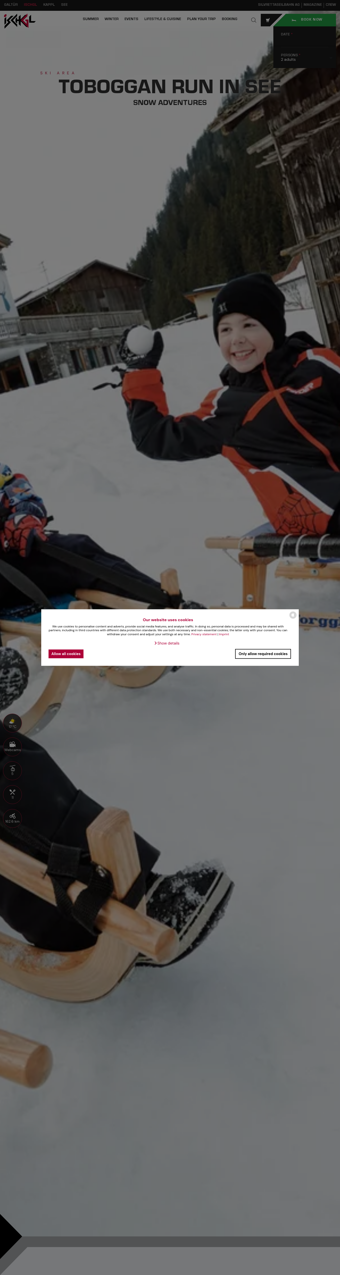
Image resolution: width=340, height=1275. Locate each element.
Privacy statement (204, 634)
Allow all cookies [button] (65, 654)
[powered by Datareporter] (293, 618)
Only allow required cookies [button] (263, 654)
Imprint (224, 634)
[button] (166, 643)
